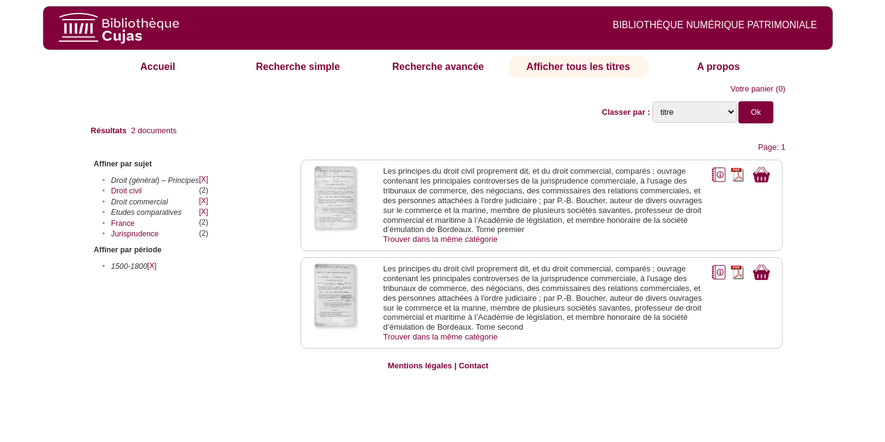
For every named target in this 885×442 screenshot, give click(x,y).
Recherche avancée (438, 66)
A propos (718, 66)
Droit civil (126, 191)
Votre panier (751, 88)
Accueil (157, 66)
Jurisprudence (135, 234)
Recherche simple (298, 66)
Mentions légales (420, 365)
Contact (473, 365)
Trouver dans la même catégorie (440, 239)
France (122, 223)
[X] (203, 179)
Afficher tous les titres (578, 66)
